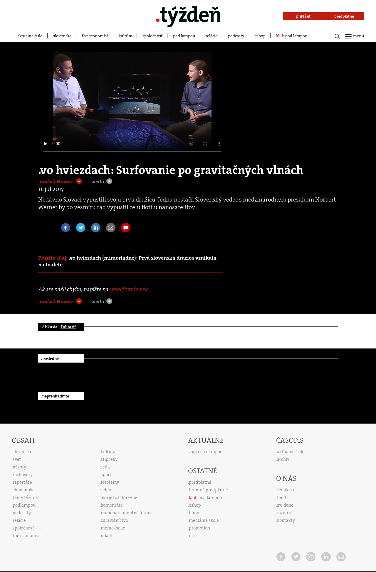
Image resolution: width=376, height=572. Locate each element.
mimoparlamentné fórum (126, 513)
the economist (95, 35)
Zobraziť (68, 326)
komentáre (112, 505)
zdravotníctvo (114, 520)
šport (106, 475)
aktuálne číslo (30, 35)
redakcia (285, 490)
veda (105, 467)
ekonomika (24, 490)
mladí (106, 536)
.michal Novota (56, 181)
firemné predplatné (208, 490)
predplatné (200, 482)
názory (19, 467)
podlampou (24, 505)
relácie (211, 35)
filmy (194, 513)
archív (283, 459)
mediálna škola (204, 520)
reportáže (22, 482)
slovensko (62, 35)
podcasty (236, 35)
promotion (199, 528)
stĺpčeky (109, 459)
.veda (98, 181)
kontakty (286, 520)
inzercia (285, 513)
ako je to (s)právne (119, 497)
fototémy (110, 482)
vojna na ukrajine (205, 452)
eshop (260, 35)
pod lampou (184, 35)
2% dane (285, 505)
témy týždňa (25, 497)
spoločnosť (152, 35)
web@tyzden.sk (128, 289)
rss (192, 536)
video (105, 490)
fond (281, 497)
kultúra (125, 35)
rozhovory (23, 475)
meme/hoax (113, 528)
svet (17, 459)
